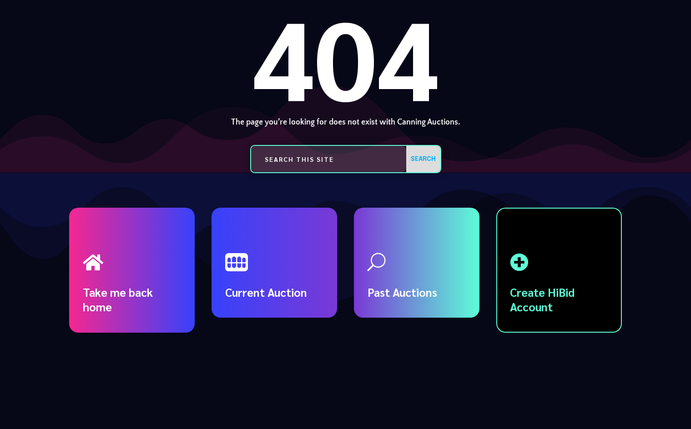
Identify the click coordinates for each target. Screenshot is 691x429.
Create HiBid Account (542, 299)
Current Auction (266, 291)
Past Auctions (402, 291)
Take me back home (118, 299)
